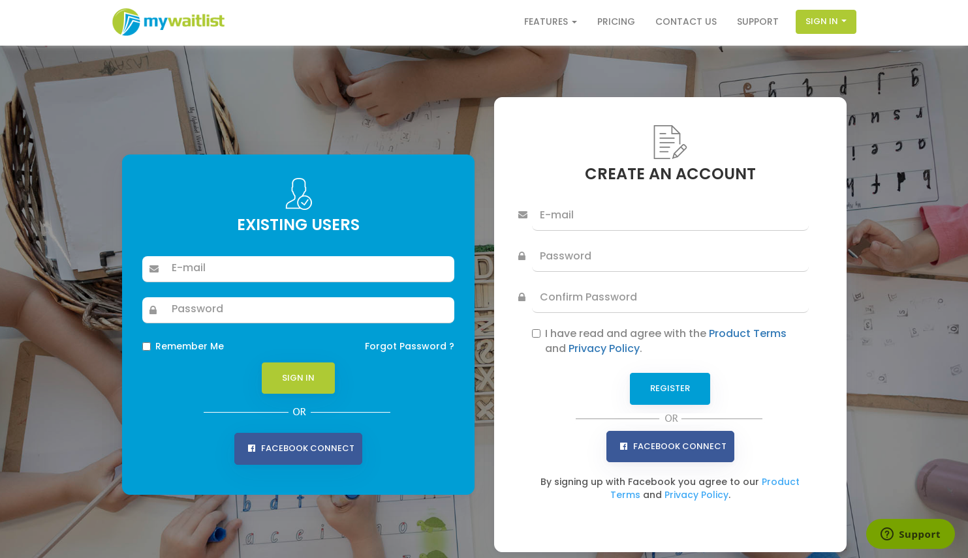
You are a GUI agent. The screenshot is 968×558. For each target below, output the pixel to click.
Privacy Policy (604, 348)
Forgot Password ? (409, 346)
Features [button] (550, 21)
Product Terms (748, 333)
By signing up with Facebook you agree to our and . (670, 488)
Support (758, 21)
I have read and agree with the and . (666, 341)
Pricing (616, 21)
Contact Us (686, 21)
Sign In (826, 21)
